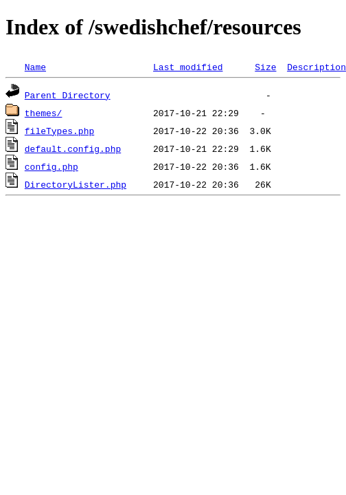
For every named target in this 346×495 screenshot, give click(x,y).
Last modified (187, 66)
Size (265, 66)
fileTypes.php (59, 130)
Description (316, 66)
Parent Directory (68, 95)
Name (35, 66)
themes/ (43, 113)
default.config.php (73, 148)
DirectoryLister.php (75, 184)
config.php (51, 166)
